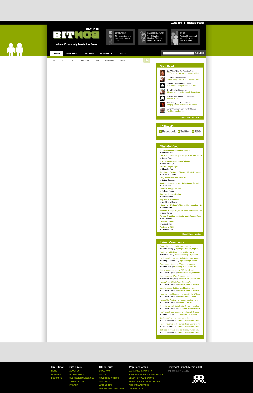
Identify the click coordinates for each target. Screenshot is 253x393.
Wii (97, 61)
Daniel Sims (167, 266)
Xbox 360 (85, 61)
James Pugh (167, 158)
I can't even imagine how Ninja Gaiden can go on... (180, 258)
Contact (103, 374)
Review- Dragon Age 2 (169, 167)
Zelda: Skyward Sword (141, 378)
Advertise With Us (109, 378)
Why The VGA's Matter (169, 200)
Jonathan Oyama (169, 272)
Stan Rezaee (167, 207)
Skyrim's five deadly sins (170, 194)
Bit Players (120, 33)
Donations (105, 371)
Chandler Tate (167, 169)
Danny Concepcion (169, 261)
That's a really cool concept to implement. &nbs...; (179, 312)
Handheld (109, 61)
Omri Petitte (166, 185)
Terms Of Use (76, 381)
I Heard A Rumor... (167, 222)
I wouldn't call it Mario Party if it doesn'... (175, 282)
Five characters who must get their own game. (123, 38)
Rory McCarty (167, 152)
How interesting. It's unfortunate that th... (176, 276)
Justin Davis (167, 224)
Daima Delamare (168, 180)
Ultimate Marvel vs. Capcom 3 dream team (183, 92)
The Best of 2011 (167, 227)
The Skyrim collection (175, 111)
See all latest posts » (191, 234)
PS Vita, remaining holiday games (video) (183, 73)
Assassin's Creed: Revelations (146, 374)
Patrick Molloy (167, 249)
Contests (104, 381)
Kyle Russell (167, 218)
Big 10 (182, 33)
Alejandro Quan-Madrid (176, 103)
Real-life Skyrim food (175, 98)
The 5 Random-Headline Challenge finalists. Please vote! (155, 38)
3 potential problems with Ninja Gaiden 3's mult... (180, 183)
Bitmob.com (60, 27)
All (54, 61)
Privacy (73, 385)
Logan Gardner (168, 320)
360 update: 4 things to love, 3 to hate (181, 86)
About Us (74, 371)
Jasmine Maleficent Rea (176, 84)
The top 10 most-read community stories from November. (188, 38)
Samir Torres (167, 213)
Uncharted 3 (136, 389)
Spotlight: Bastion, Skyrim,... (188, 249)
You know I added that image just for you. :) (177, 252)
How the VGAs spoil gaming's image (175, 161)
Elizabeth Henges (169, 278)
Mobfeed (56, 374)
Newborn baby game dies (170, 189)
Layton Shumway (173, 109)
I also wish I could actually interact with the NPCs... (180, 294)
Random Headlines (156, 33)
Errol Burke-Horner (169, 202)
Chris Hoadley (172, 77)
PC (63, 61)
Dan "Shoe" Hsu (173, 71)
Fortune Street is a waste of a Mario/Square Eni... (180, 216)
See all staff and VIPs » (191, 117)
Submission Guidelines (81, 378)
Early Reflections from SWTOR (173, 178)
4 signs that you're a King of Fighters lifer (183, 79)
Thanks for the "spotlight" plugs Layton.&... (176, 246)
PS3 (73, 61)
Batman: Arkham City (140, 371)
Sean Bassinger (168, 163)
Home (54, 371)
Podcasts (56, 378)
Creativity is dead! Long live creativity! (176, 150)
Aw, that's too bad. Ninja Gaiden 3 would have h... (179, 306)
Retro (122, 61)
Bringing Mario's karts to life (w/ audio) (182, 105)
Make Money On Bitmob (111, 389)
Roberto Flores (168, 191)
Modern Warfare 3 (139, 385)
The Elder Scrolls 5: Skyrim (144, 381)
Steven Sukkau (168, 196)
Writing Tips (105, 385)
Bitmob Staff (76, 374)
